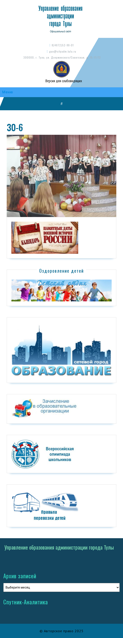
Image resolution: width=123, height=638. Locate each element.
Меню (7, 92)
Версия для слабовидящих (63, 80)
